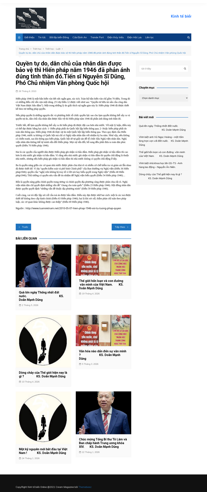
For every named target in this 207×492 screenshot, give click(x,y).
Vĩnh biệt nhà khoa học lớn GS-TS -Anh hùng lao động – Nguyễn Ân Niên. (160, 165)
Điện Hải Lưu (134, 37)
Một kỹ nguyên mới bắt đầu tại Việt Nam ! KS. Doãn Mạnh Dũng (43, 451)
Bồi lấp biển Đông (59, 37)
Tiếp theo (120, 227)
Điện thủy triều (116, 37)
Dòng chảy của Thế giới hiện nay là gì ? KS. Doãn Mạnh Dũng (43, 374)
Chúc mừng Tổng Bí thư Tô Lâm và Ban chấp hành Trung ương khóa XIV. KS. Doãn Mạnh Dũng (103, 443)
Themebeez (84, 487)
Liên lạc (149, 37)
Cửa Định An (80, 37)
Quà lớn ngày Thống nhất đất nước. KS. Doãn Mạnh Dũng (41, 296)
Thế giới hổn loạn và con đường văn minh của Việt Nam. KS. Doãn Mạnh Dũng (101, 284)
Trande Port (97, 37)
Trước (25, 227)
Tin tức (42, 37)
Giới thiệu (29, 37)
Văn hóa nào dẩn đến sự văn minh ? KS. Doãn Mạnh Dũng (102, 354)
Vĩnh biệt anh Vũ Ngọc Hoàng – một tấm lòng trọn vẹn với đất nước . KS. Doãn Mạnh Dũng (163, 140)
